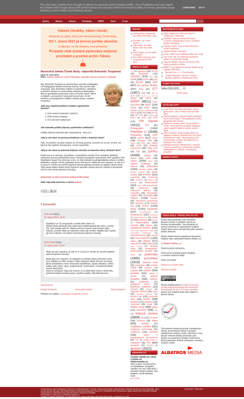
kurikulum (142, 220)
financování (151, 182)
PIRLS (144, 118)
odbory (133, 241)
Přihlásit (199, 389)
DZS (156, 79)
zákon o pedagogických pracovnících (144, 336)
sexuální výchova (144, 294)
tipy (156, 310)
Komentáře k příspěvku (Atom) (74, 294)
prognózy (148, 268)
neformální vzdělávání (140, 233)
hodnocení (143, 188)
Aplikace (141, 71)
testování (141, 310)
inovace (154, 198)
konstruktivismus (140, 217)
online (149, 243)
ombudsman (136, 243)
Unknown (48, 214)
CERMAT (135, 76)
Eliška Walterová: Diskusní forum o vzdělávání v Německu (179, 34)
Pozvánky (87, 21)
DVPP (146, 79)
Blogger (189, 389)
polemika (151, 254)
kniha (145, 205)
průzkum (154, 279)
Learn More (189, 7)
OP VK (154, 113)
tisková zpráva (147, 313)
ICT (155, 88)
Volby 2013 (152, 148)
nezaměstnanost (137, 235)
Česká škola (182, 93)
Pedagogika (136, 128)
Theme (44, 397)
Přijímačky (75, 77)
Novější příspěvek (49, 289)
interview (139, 203)
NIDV (148, 104)
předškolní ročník (61, 77)
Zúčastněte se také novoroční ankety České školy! (65, 177)
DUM (133, 79)
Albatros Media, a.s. (172, 243)
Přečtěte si (138, 131)
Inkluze (72, 21)
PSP (147, 125)
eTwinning (153, 177)
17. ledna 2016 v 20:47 (54, 245)
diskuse (133, 166)
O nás (125, 21)
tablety (155, 307)
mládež (133, 231)
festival (133, 183)
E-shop (136, 378)
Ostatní (152, 115)
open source (136, 246)
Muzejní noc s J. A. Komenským (179, 72)
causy (133, 160)
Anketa (78, 182)
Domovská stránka (83, 289)
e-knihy (147, 174)
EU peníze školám (147, 85)
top (142, 317)
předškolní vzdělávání (140, 287)
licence (155, 220)
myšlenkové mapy (146, 231)
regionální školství (89, 77)
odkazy (147, 241)
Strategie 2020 (144, 140)
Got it (202, 7)
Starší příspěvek (118, 289)
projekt (147, 270)
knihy (133, 208)
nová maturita (142, 238)
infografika (135, 193)
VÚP (138, 151)
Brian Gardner (57, 397)
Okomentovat (47, 285)
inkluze (134, 198)
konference (136, 214)
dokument (152, 166)
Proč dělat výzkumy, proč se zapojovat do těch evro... (144, 59)
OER (144, 113)
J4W (127, 397)
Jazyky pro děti (147, 96)
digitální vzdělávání (140, 163)
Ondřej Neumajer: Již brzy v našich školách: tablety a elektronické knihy (181, 76)
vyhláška (145, 323)
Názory (59, 21)
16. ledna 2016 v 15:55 (54, 217)
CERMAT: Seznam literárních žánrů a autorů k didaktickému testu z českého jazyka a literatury (182, 40)
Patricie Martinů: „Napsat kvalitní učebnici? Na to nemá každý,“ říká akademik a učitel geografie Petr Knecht (183, 118)
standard (134, 302)
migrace (148, 225)
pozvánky (151, 258)
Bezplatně (143, 73)
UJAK (138, 145)
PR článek (148, 121)
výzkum (153, 331)
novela (155, 235)
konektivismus (145, 212)
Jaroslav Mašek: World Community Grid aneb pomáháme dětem (181, 63)
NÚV (146, 107)
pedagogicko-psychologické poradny (144, 249)
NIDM (137, 105)
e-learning (134, 177)
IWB (143, 93)
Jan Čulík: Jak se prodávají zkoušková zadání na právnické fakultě (181, 58)
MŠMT (101, 21)
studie (149, 304)
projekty (134, 273)
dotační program (137, 172)
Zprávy (45, 21)
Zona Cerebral (88, 397)
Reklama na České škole (172, 265)
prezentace (140, 265)
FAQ (141, 89)
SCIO (141, 138)
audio (148, 158)
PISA (155, 117)
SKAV (155, 138)
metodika (134, 225)
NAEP (155, 102)
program (134, 270)
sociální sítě (136, 296)
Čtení (113, 21)
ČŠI (148, 342)
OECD (133, 113)
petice (132, 255)
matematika (142, 222)
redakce (149, 289)
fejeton (151, 180)
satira (155, 291)
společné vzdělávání (107, 77)
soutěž (146, 299)
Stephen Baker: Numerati (175, 51)
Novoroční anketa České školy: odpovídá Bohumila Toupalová (81, 71)
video (155, 320)
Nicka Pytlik (49, 242)
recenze (134, 289)
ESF (155, 82)
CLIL (151, 77)
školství (135, 348)
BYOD (155, 71)
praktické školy (150, 262)
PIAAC (133, 118)
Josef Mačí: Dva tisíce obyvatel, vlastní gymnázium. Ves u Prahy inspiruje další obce (181, 111)
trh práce (154, 317)
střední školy (137, 307)
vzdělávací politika (140, 326)
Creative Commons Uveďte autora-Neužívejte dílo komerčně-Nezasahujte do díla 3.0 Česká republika (180, 287)
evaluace (139, 180)
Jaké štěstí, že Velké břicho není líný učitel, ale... (143, 47)
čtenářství (134, 345)
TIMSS (154, 143)
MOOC (133, 98)
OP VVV (139, 115)
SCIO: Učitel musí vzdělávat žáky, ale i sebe (183, 54)
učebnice (141, 321)
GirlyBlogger (106, 397)
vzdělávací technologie (141, 329)
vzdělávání (135, 332)
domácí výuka (145, 169)
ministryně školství (140, 227)
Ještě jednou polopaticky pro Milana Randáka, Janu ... (145, 35)
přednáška (144, 282)
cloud (150, 161)
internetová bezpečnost (147, 201)
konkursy (154, 215)
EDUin (139, 82)
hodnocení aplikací (140, 190)
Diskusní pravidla (168, 269)
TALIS (132, 143)
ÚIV (136, 340)
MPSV (148, 98)
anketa (50, 77)
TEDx (143, 143)
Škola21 (150, 345)
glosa (139, 185)
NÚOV (133, 108)
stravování (135, 304)
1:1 (131, 71)
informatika (148, 195)
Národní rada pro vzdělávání (142, 110)
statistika (148, 302)
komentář (152, 208)
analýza (147, 155)
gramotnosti (152, 185)
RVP (155, 135)
